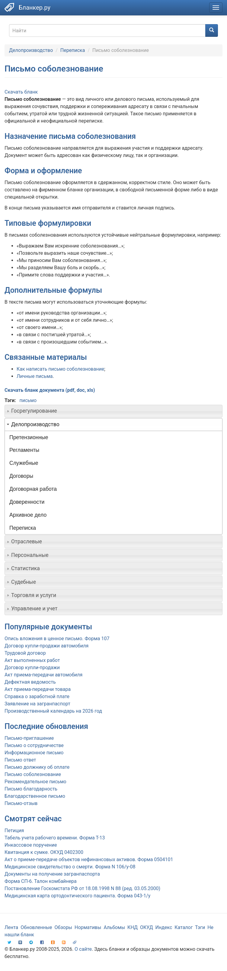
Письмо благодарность (31, 789)
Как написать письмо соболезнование (60, 369)
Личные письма (35, 376)
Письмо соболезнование (33, 774)
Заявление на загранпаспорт (37, 704)
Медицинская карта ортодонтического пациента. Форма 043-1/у (77, 896)
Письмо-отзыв (21, 803)
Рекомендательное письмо (35, 781)
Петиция (14, 830)
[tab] (113, 411)
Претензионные (28, 437)
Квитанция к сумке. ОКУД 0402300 (44, 852)
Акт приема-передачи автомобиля (43, 675)
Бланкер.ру (34, 7)
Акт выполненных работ (32, 660)
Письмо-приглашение (29, 738)
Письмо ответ (20, 760)
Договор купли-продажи (32, 667)
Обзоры (63, 927)
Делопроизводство (31, 50)
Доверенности (26, 502)
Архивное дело (27, 515)
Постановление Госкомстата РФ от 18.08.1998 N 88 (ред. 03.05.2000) (82, 888)
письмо (28, 400)
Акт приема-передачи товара (38, 689)
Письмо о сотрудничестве (34, 745)
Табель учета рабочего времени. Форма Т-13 (55, 838)
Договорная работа (33, 489)
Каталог (183, 927)
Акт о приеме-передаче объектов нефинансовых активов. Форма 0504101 (89, 859)
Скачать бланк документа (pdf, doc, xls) (50, 390)
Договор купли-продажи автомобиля (46, 646)
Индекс (163, 927)
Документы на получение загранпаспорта (52, 874)
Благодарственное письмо (35, 796)
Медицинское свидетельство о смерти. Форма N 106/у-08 (70, 867)
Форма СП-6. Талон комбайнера (41, 881)
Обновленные (36, 927)
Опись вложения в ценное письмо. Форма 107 (57, 638)
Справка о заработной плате (37, 696)
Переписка (72, 50)
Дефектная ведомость (30, 682)
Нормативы (88, 927)
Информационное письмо (34, 752)
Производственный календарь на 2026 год (53, 711)
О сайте (83, 949)
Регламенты (24, 450)
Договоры (21, 476)
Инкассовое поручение (31, 845)
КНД (132, 927)
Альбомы (114, 927)
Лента (11, 927)
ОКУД (146, 927)
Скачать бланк (21, 92)
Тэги (200, 927)
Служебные (23, 463)
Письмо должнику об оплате (37, 767)
